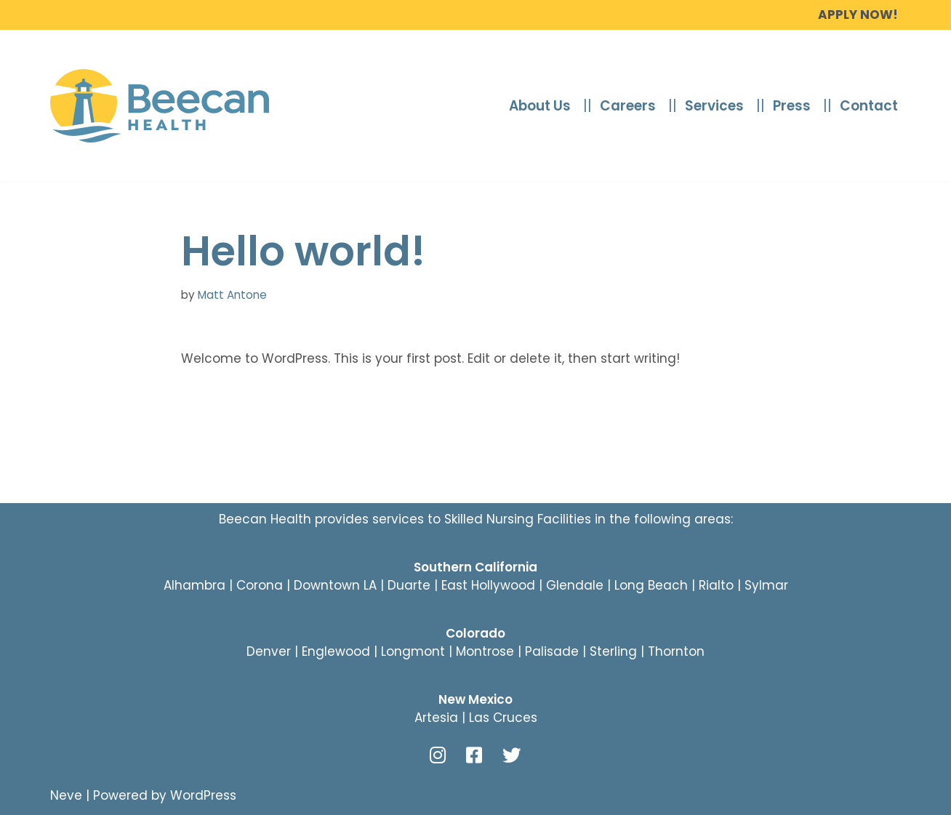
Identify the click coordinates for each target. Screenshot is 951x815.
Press (792, 106)
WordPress (203, 795)
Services (714, 106)
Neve (66, 795)
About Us (540, 106)
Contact (869, 106)
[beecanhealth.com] (159, 106)
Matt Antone (232, 294)
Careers (628, 106)
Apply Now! (858, 14)
